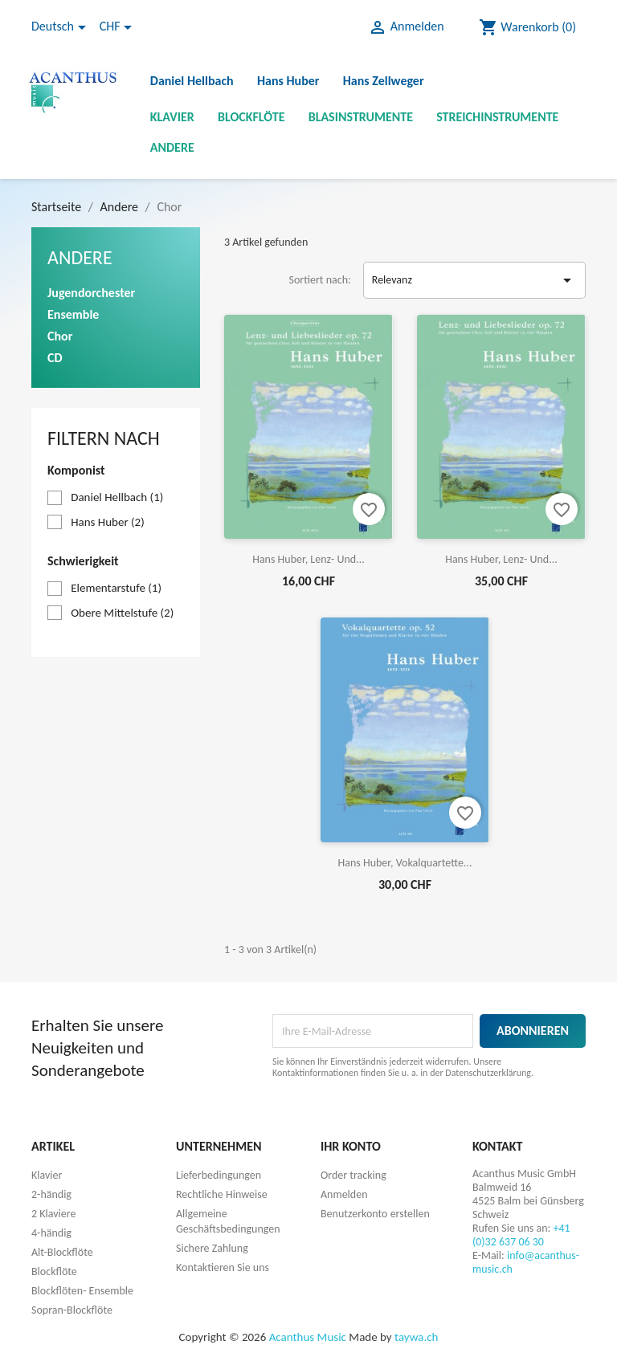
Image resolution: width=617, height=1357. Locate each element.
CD (55, 357)
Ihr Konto (351, 1146)
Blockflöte (251, 116)
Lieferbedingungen (218, 1175)
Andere (172, 147)
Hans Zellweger (383, 80)
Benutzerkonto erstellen (375, 1213)
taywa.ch (416, 1337)
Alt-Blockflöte (62, 1252)
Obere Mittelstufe (122, 612)
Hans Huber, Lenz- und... (308, 559)
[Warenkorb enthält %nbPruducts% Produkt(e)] (527, 27)
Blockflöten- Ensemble (82, 1291)
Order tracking (353, 1175)
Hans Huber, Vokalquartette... (405, 863)
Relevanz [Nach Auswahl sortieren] (474, 280)
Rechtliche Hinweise (222, 1194)
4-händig (51, 1233)
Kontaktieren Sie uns (222, 1267)
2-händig (51, 1194)
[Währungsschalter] (118, 27)
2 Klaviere (53, 1213)
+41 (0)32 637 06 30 (521, 1235)
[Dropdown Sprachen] (61, 27)
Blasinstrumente (360, 116)
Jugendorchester (91, 292)
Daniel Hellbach (192, 80)
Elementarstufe (116, 588)
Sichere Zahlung (212, 1248)
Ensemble (73, 314)
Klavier (172, 116)
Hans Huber (288, 80)
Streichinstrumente (497, 116)
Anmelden (344, 1194)
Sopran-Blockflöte (71, 1310)
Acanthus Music (307, 1337)
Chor (59, 336)
